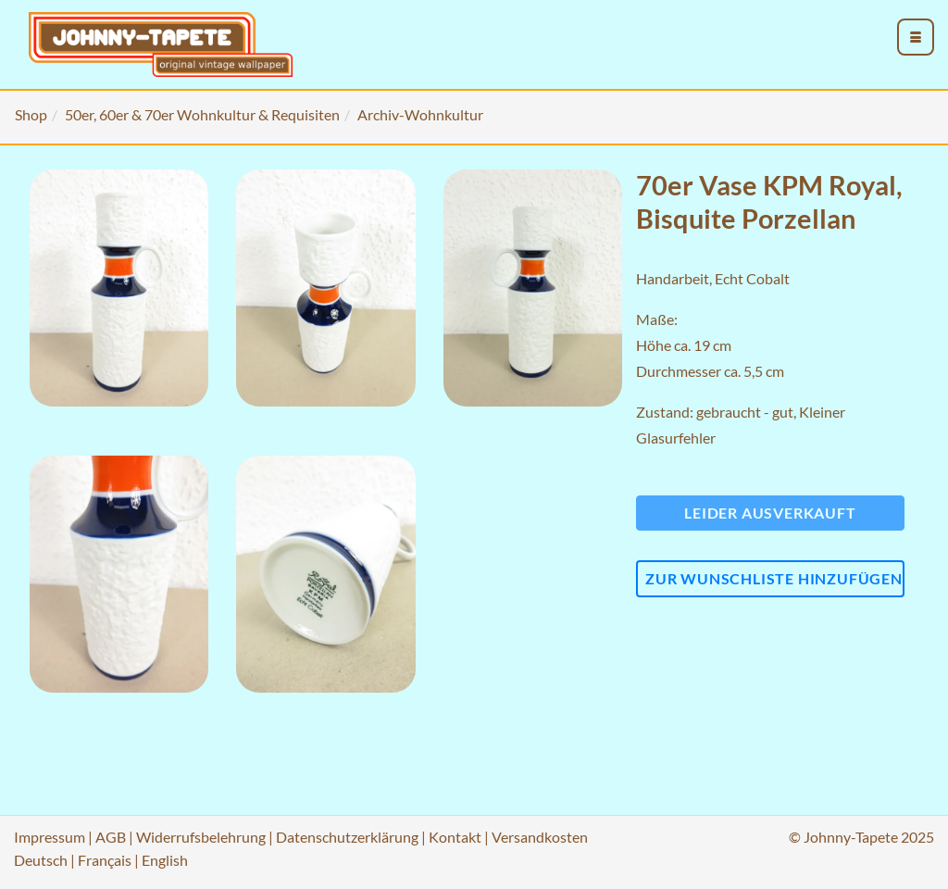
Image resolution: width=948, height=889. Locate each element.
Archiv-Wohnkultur (420, 114)
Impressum (49, 836)
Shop (31, 114)
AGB (110, 836)
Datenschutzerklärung (347, 836)
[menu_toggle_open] (915, 37)
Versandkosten (540, 836)
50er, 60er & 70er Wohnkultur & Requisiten (202, 114)
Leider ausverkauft (769, 512)
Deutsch (41, 860)
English (165, 860)
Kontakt (455, 836)
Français (104, 860)
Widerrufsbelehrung (201, 836)
